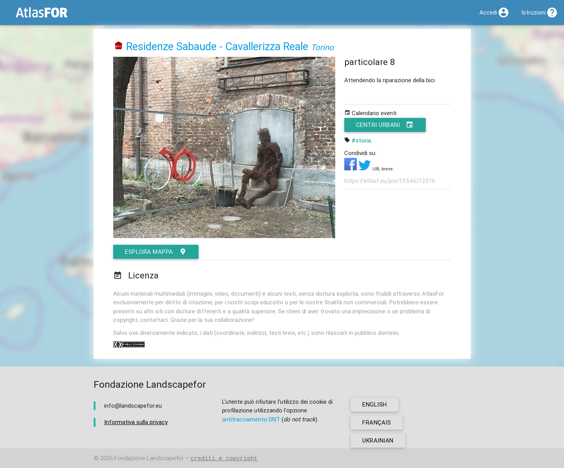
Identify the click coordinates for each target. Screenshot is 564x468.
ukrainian (378, 440)
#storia (361, 140)
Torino (322, 47)
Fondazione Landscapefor (149, 458)
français (376, 422)
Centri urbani (385, 125)
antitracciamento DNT (251, 419)
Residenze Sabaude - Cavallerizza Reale (217, 46)
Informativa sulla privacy (136, 422)
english (374, 404)
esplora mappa (156, 252)
